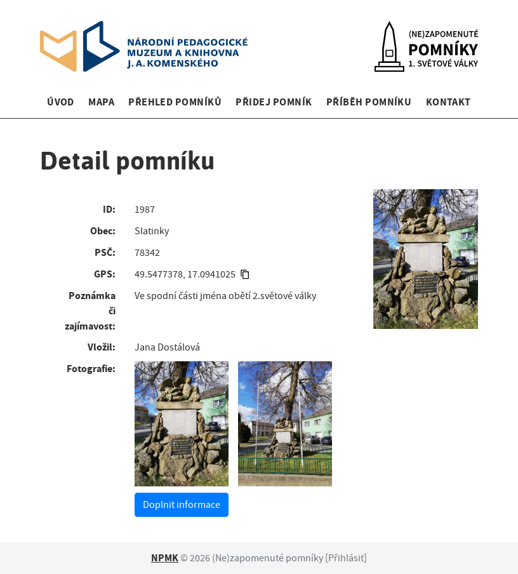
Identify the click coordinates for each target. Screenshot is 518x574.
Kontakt (448, 102)
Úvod (60, 102)
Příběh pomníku (369, 102)
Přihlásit (346, 558)
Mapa (101, 102)
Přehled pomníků (175, 102)
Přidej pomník (274, 102)
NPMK (164, 557)
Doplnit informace (181, 504)
